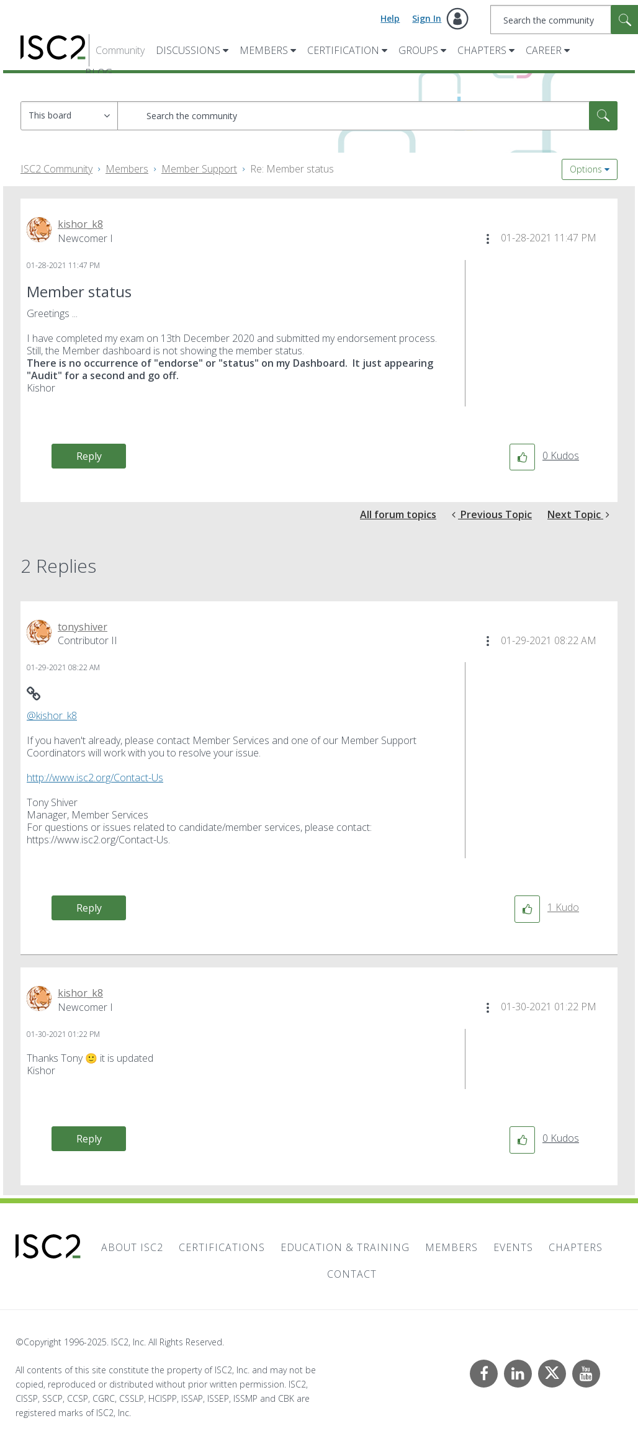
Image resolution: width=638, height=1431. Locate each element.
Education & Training (345, 1247)
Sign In (426, 18)
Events (513, 1247)
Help (390, 18)
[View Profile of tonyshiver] (82, 627)
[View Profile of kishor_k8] (80, 224)
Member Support (199, 169)
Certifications (222, 1247)
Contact (352, 1274)
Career (544, 50)
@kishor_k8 (52, 715)
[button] (487, 239)
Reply (89, 456)
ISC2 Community (56, 169)
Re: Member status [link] (292, 169)
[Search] (367, 115)
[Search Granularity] (69, 116)
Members (264, 50)
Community (120, 50)
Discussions (188, 50)
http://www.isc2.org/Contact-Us (95, 777)
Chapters (481, 50)
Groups (418, 50)
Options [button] (586, 169)
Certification (343, 50)
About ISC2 (132, 1247)
